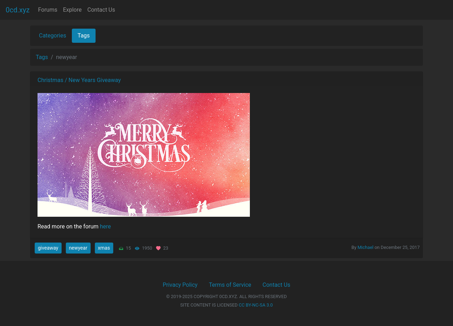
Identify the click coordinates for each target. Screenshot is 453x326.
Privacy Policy (180, 284)
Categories (52, 35)
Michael (365, 247)
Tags (84, 35)
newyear (78, 248)
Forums (47, 9)
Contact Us (101, 9)
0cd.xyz (18, 10)
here (105, 226)
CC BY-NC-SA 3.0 (256, 305)
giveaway (48, 248)
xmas (104, 248)
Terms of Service (230, 284)
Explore (72, 9)
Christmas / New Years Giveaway (79, 80)
